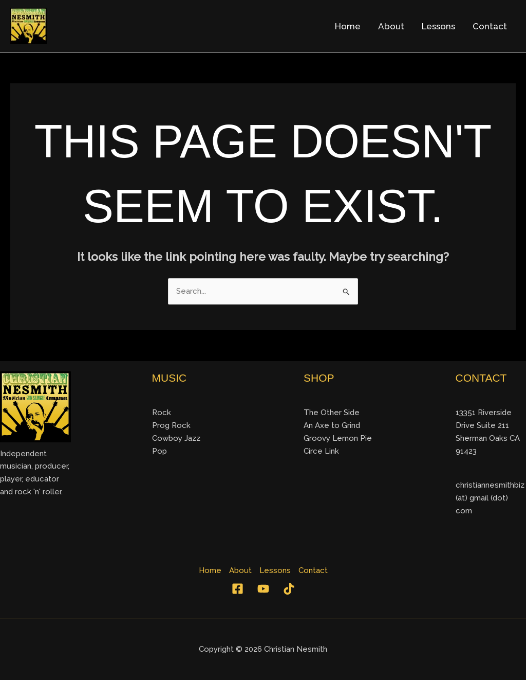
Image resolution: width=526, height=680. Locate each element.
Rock (161, 412)
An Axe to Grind (332, 425)
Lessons (438, 26)
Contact (490, 26)
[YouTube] (263, 589)
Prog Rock (171, 425)
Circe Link (321, 451)
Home (348, 26)
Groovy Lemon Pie (338, 438)
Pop (159, 451)
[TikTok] (289, 589)
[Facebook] (237, 589)
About (391, 26)
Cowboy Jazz (176, 438)
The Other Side (332, 412)
